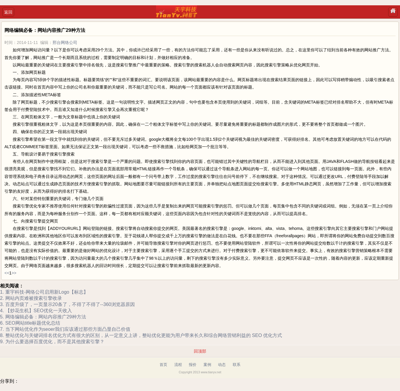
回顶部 (200, 351)
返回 (8, 12)
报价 (192, 364)
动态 (222, 364)
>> (14, 273)
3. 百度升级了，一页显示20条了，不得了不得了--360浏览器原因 (67, 304)
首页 (163, 364)
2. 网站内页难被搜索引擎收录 (31, 298)
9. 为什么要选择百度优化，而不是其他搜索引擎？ (52, 341)
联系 (236, 364)
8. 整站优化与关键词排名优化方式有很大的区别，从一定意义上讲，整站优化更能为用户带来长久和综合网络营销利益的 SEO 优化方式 (141, 335)
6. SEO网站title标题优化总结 (30, 322)
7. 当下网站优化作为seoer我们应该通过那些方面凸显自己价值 (65, 329)
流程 (178, 364)
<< (6, 273)
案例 (207, 364)
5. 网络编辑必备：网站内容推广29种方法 (43, 316)
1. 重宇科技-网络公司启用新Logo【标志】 (44, 292)
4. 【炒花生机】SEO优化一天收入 (36, 310)
